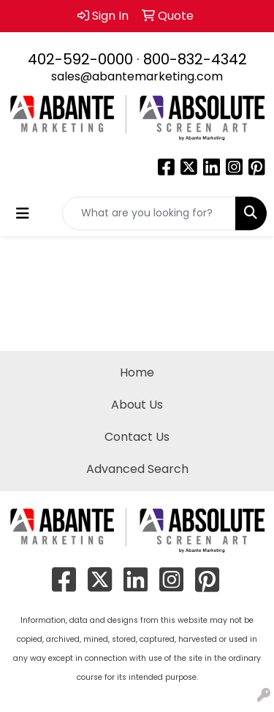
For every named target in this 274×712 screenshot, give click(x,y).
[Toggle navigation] (22, 213)
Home (137, 372)
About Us (137, 404)
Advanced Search (137, 469)
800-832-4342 (195, 59)
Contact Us (137, 436)
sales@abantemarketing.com (137, 76)
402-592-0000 (80, 59)
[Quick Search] (149, 213)
